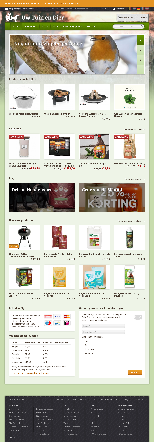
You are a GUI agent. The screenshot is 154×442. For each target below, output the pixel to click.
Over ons (53, 8)
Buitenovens (41, 430)
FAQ (118, 399)
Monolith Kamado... (17, 419)
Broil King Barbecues (18, 412)
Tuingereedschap (70, 423)
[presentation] (104, 363)
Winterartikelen (97, 409)
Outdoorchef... (15, 416)
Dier (56, 26)
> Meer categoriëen (71, 434)
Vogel (93, 430)
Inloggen (120, 8)
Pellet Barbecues (43, 412)
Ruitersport (89, 349)
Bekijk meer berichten (133, 179)
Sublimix (121, 412)
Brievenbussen (69, 416)
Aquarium (95, 426)
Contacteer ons (138, 399)
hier (61, 3)
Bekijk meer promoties (133, 129)
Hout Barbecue (42, 423)
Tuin (45, 26)
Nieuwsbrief (66, 8)
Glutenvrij (122, 419)
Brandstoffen (69, 409)
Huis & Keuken (69, 419)
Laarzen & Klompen (71, 412)
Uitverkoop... (14, 409)
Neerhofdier (96, 416)
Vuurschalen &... (43, 426)
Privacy (83, 399)
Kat (92, 419)
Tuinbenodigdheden (71, 426)
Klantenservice (81, 8)
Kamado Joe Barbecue (18, 426)
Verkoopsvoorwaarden (66, 399)
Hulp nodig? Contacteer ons (19, 8)
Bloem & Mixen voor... (127, 409)
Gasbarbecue (42, 416)
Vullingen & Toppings (126, 423)
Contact (102, 8)
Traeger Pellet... (15, 430)
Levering (93, 399)
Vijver (93, 423)
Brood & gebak (73, 26)
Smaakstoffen (124, 426)
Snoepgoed (122, 430)
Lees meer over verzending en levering (30, 373)
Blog (93, 8)
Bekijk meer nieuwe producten (130, 221)
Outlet (91, 26)
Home (16, 26)
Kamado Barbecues (44, 409)
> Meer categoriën (43, 434)
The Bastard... (15, 423)
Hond (93, 412)
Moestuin (67, 430)
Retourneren (106, 399)
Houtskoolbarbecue (44, 419)
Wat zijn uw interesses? (93, 336)
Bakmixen (122, 416)
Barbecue (31, 26)
